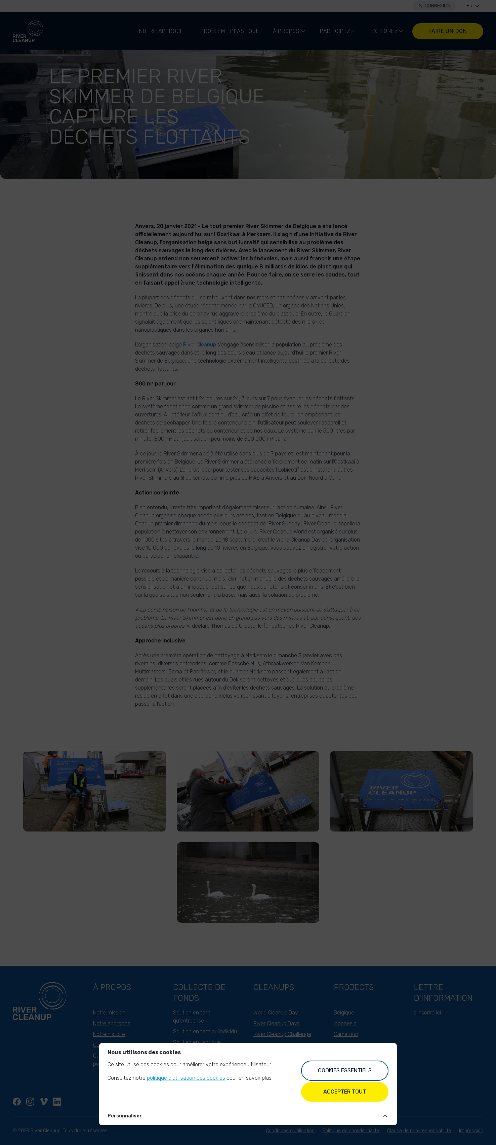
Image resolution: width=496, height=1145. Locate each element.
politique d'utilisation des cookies (186, 1078)
